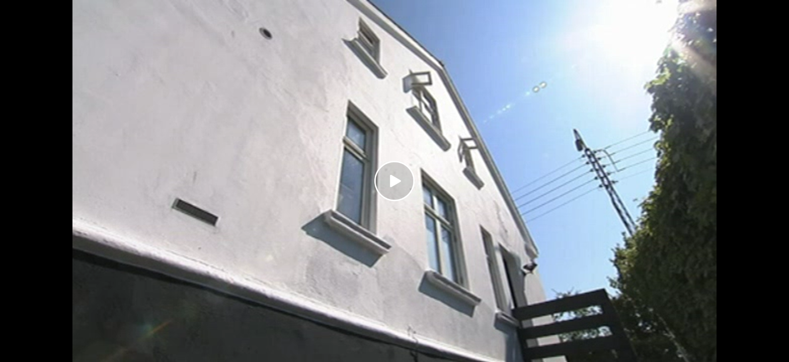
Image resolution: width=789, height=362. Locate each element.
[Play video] (394, 181)
